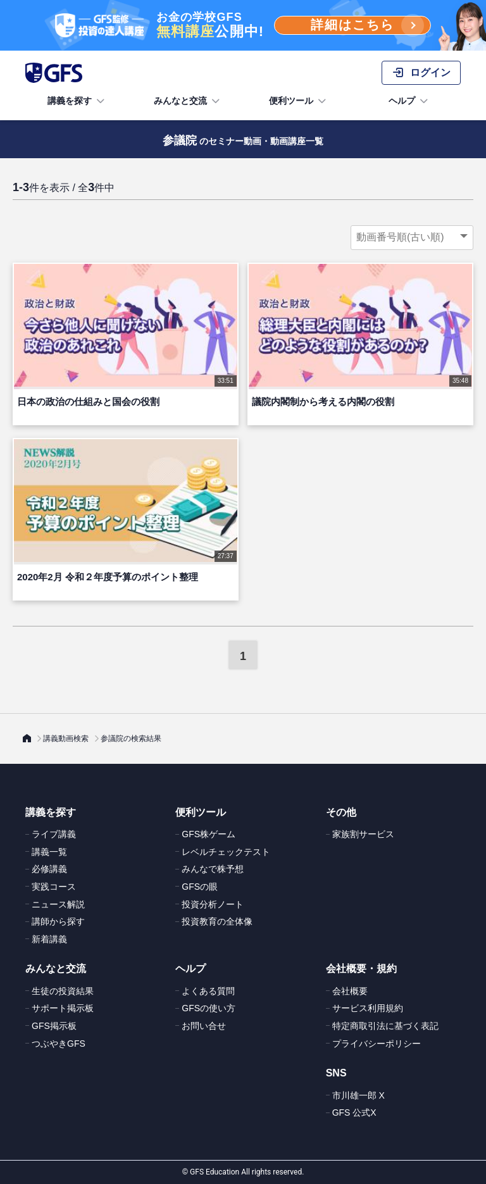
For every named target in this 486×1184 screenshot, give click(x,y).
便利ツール (298, 101)
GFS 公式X (354, 1112)
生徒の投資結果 (63, 991)
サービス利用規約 (367, 1008)
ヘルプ (409, 101)
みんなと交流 (188, 101)
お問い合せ (204, 1026)
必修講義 (49, 869)
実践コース (54, 887)
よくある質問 (208, 991)
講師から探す (58, 921)
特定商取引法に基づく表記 (385, 1026)
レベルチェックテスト (226, 852)
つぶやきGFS (58, 1043)
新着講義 (49, 939)
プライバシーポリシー (376, 1043)
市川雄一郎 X (358, 1095)
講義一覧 (49, 852)
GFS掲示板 (54, 1026)
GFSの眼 (200, 887)
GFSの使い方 (208, 1008)
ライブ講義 (54, 834)
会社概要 (350, 991)
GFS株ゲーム (208, 834)
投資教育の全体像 (217, 921)
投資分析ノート (213, 904)
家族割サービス (363, 834)
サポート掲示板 (63, 1008)
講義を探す (77, 101)
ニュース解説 (58, 904)
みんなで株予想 (213, 869)
